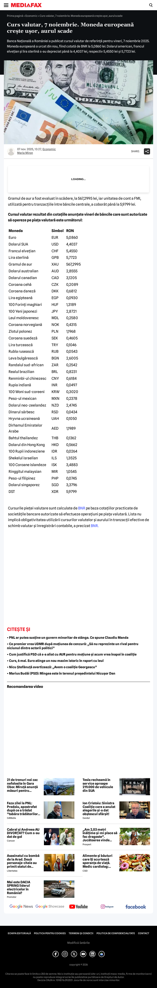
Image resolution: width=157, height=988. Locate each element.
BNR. (95, 526)
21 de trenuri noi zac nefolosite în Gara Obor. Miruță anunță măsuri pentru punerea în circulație (23, 785)
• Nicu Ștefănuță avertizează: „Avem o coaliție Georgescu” (52, 667)
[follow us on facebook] (135, 907)
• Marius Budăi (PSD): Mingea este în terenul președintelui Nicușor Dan (61, 673)
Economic (31, 15)
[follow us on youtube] (78, 907)
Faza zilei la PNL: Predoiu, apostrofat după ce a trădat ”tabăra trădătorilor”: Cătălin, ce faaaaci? (23, 808)
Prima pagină (15, 15)
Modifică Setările (78, 942)
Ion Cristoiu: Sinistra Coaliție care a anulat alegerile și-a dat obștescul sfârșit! (99, 808)
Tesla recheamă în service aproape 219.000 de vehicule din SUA (98, 785)
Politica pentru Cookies (50, 933)
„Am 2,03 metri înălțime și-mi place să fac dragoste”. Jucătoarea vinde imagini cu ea (100, 835)
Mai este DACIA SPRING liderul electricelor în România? (18, 887)
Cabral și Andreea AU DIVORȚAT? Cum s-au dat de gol (23, 833)
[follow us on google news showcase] (50, 907)
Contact (143, 933)
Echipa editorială (19, 933)
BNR (81, 508)
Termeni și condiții (81, 933)
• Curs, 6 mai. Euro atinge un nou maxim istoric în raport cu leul (55, 661)
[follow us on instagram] (107, 907)
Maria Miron (25, 152)
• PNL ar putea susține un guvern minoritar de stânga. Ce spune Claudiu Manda (67, 638)
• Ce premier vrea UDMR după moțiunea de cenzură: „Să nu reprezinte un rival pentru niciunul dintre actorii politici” (72, 646)
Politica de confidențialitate (115, 933)
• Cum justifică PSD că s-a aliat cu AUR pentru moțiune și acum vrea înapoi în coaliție (72, 654)
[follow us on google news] (21, 907)
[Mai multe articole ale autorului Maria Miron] (11, 151)
